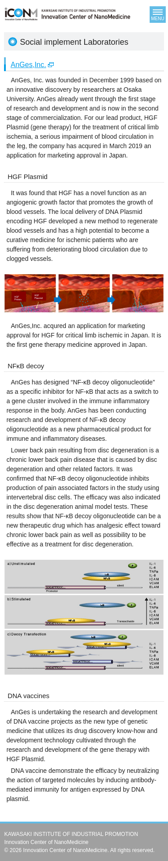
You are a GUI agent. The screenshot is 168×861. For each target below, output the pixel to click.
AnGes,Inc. (28, 64)
